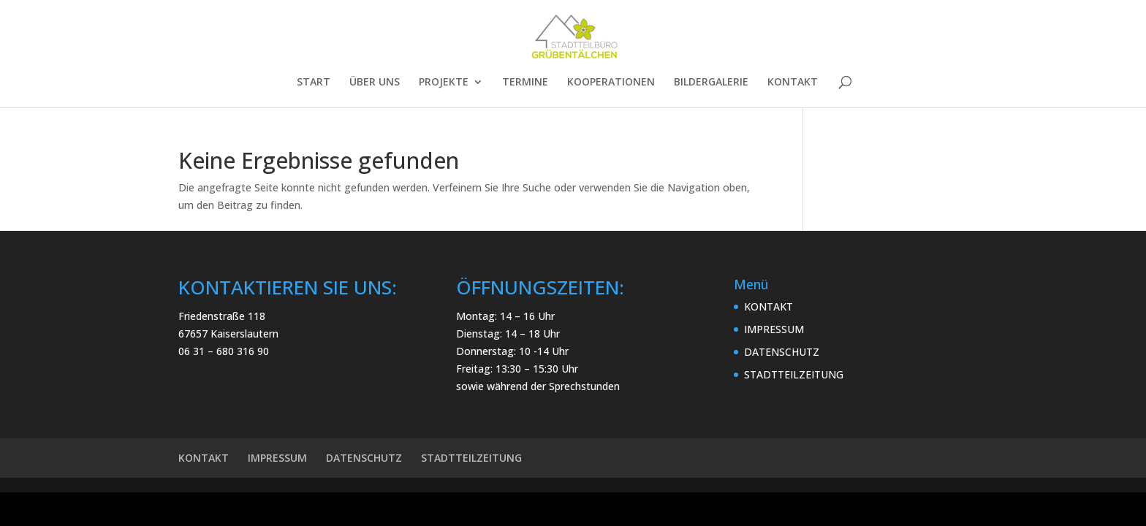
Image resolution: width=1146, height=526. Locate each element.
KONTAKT (792, 82)
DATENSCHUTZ (781, 352)
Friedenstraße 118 (221, 316)
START (313, 82)
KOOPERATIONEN (611, 82)
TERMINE (525, 82)
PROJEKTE (443, 82)
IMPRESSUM (774, 329)
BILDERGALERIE (711, 82)
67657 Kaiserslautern (228, 333)
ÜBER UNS (374, 82)
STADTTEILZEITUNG (793, 374)
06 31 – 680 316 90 (223, 351)
